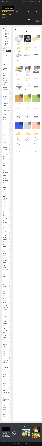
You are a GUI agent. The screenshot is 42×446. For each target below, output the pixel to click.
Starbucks (4, 365)
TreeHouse (5, 388)
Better (4, 91)
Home (24, 1)
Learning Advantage (6, 231)
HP (3, 202)
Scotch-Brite (5, 344)
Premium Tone (5, 307)
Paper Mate (5, 286)
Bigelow (4, 94)
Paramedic (5, 291)
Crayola (4, 126)
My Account (38, 21)
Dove (4, 137)
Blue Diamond (5, 96)
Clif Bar (4, 121)
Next (36, 151)
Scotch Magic (5, 342)
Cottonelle (4, 124)
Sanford (4, 335)
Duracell (4, 144)
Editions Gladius (5, 154)
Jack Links (5, 213)
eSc (3, 163)
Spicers (4, 358)
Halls (4, 194)
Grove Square (5, 191)
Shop (29, 1)
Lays (3, 227)
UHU (3, 394)
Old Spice (4, 276)
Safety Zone (5, 334)
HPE (3, 204)
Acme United (5, 77)
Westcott (4, 407)
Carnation (4, 115)
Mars (3, 248)
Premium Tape (5, 305)
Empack (4, 160)
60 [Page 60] (26, 151)
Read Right (5, 323)
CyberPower (5, 131)
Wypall (4, 412)
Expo (4, 170)
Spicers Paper (5, 360)
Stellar (4, 369)
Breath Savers (5, 103)
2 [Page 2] (19, 151)
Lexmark (4, 235)
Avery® (4, 85)
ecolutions (4, 151)
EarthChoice (5, 147)
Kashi (4, 215)
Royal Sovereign (5, 330)
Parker (4, 293)
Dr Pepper (4, 138)
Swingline (4, 374)
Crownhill (4, 128)
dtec (3, 140)
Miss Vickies (5, 258)
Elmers (4, 158)
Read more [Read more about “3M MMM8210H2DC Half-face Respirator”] (27, 89)
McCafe (4, 251)
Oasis (4, 272)
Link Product (5, 239)
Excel (4, 168)
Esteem (4, 167)
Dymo (4, 145)
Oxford (4, 282)
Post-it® (4, 302)
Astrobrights (5, 82)
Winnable (4, 409)
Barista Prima (5, 89)
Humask (4, 206)
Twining (4, 390)
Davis (4, 133)
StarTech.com (5, 367)
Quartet (4, 318)
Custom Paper (5, 130)
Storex (4, 371)
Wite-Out (4, 411)
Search (4, 48)
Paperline (4, 288)
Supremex (4, 372)
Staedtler (4, 364)
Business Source (6, 110)
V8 (3, 397)
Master (4, 249)
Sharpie (4, 351)
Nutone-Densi (5, 269)
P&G (3, 284)
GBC (3, 185)
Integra (4, 211)
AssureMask (5, 80)
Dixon (4, 135)
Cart (35, 1)
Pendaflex (4, 295)
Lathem (4, 225)
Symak (4, 376)
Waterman (4, 404)
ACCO (4, 75)
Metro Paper (5, 255)
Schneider (4, 337)
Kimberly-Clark (5, 218)
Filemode (4, 178)
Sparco (4, 355)
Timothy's (4, 383)
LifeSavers (4, 237)
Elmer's (4, 156)
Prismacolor (5, 309)
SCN (3, 339)
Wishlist (32, 1)
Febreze (4, 175)
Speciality (6, 41)
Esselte (4, 165)
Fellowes (4, 177)
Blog (26, 1)
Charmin (4, 117)
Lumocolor (5, 242)
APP (3, 78)
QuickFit (4, 321)
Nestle (4, 265)
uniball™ (4, 395)
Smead (4, 353)
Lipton (4, 241)
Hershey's (4, 196)
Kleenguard (5, 222)
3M (3, 73)
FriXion (4, 184)
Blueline (4, 98)
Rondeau (4, 328)
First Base (4, 182)
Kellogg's (4, 217)
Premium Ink (5, 304)
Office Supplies (36, 43)
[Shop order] (34, 32)
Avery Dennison (5, 84)
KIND (4, 220)
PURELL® (4, 314)
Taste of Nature (5, 378)
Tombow (4, 385)
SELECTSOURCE (6, 348)
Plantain (4, 300)
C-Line (4, 112)
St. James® (5, 362)
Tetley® (4, 381)
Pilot (3, 298)
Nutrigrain (4, 271)
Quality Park (5, 316)
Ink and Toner (7, 36)
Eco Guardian (5, 149)
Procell (4, 311)
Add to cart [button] (19, 60)
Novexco (4, 267)
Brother (4, 107)
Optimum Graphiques (6, 279)
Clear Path (4, 119)
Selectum (4, 349)
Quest (4, 319)
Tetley (4, 379)
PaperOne (4, 289)
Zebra (4, 416)
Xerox (4, 414)
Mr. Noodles (5, 260)
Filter (4, 64)
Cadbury (4, 114)
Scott (4, 346)
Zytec (4, 418)
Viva (3, 402)
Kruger (4, 224)
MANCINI (4, 246)
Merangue (4, 253)
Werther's (4, 405)
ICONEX (4, 208)
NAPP (4, 264)
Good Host (4, 187)
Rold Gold (4, 325)
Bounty (4, 101)
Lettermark (5, 234)
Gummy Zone (5, 192)
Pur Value (4, 312)
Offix (3, 274)
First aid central (5, 180)
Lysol (4, 244)
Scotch (4, 341)
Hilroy (4, 201)
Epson (4, 161)
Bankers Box (5, 87)
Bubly (4, 108)
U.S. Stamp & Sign (6, 392)
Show (16, 31)
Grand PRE (5, 189)
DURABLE (4, 142)
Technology (7, 39)
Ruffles (4, 332)
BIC (3, 92)
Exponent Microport (6, 172)
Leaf (3, 229)
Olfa (3, 278)
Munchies (4, 262)
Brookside (4, 105)
